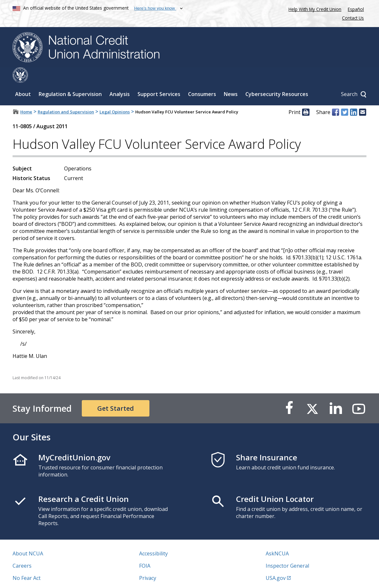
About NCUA (28, 538)
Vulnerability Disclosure (41, 574)
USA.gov (276, 562)
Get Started (115, 393)
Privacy (147, 562)
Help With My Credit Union (313, 8)
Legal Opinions (114, 96)
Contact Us (353, 18)
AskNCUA (277, 538)
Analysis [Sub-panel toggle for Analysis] (119, 78)
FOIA (144, 550)
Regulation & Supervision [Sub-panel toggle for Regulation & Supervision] (70, 78)
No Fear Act (27, 562)
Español (356, 9)
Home (26, 96)
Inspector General (287, 550)
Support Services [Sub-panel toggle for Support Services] (158, 78)
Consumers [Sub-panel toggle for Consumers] (202, 78)
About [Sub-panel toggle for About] (23, 78)
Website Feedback (161, 574)
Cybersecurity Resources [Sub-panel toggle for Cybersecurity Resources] (276, 78)
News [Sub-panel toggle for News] (231, 78)
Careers (22, 550)
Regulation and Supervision (66, 96)
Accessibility (153, 538)
